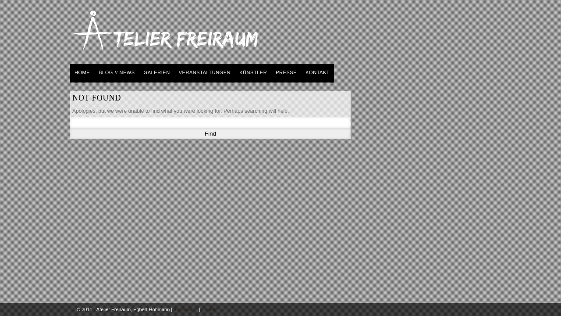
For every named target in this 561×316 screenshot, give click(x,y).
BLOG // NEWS (117, 72)
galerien (157, 72)
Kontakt (210, 309)
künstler (253, 72)
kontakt (317, 72)
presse (286, 72)
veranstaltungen (205, 72)
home (82, 72)
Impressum (185, 309)
